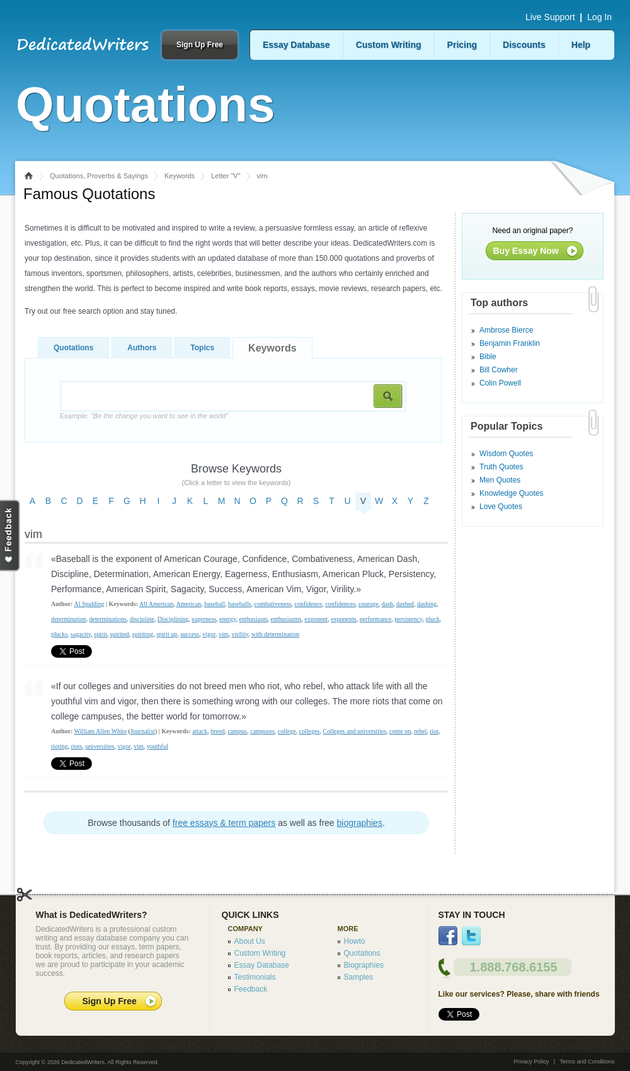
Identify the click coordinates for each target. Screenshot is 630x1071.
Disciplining (173, 619)
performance (376, 619)
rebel (420, 731)
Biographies (364, 965)
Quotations (73, 347)
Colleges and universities (355, 731)
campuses (262, 731)
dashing (427, 603)
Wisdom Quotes (506, 453)
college (287, 731)
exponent (316, 619)
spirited (119, 634)
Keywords (179, 176)
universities (99, 746)
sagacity (81, 634)
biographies (359, 823)
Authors (141, 347)
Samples (359, 977)
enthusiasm (253, 619)
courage (368, 603)
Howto (354, 941)
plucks (59, 634)
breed (217, 731)
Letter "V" (225, 176)
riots (77, 746)
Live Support (550, 17)
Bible (487, 356)
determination (68, 619)
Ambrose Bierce (506, 330)
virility (239, 634)
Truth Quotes (501, 466)
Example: (144, 416)
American (188, 603)
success (189, 634)
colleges (309, 731)
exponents (344, 619)
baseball (214, 603)
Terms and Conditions (586, 1061)
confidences (340, 603)
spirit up (166, 634)
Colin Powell (500, 383)
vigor (208, 634)
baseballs (239, 603)
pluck (433, 619)
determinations (108, 619)
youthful (157, 746)
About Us (249, 941)
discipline (142, 619)
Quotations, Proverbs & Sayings (99, 176)
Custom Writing (388, 45)
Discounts (524, 45)
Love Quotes (500, 506)
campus (237, 731)
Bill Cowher (498, 369)
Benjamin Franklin (509, 343)
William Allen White (100, 731)
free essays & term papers (224, 823)
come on (400, 731)
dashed (405, 603)
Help (580, 45)
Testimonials (255, 977)
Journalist (142, 731)
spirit (100, 634)
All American (156, 603)
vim (224, 634)
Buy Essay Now (526, 251)
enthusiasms (286, 619)
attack (199, 731)
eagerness (204, 619)
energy (227, 619)
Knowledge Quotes (511, 493)
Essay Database (296, 45)
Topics (202, 347)
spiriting (142, 634)
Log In (599, 17)
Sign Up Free (199, 44)
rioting (59, 746)
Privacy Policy (531, 1061)
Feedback (251, 989)
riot (434, 731)
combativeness (273, 603)
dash (387, 603)
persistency (408, 619)
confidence (308, 603)
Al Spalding (89, 603)
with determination (275, 634)
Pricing (462, 45)
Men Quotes (499, 480)
